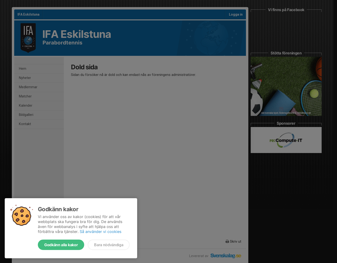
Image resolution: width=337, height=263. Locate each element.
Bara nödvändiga (108, 244)
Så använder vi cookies (100, 231)
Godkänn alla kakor (61, 244)
